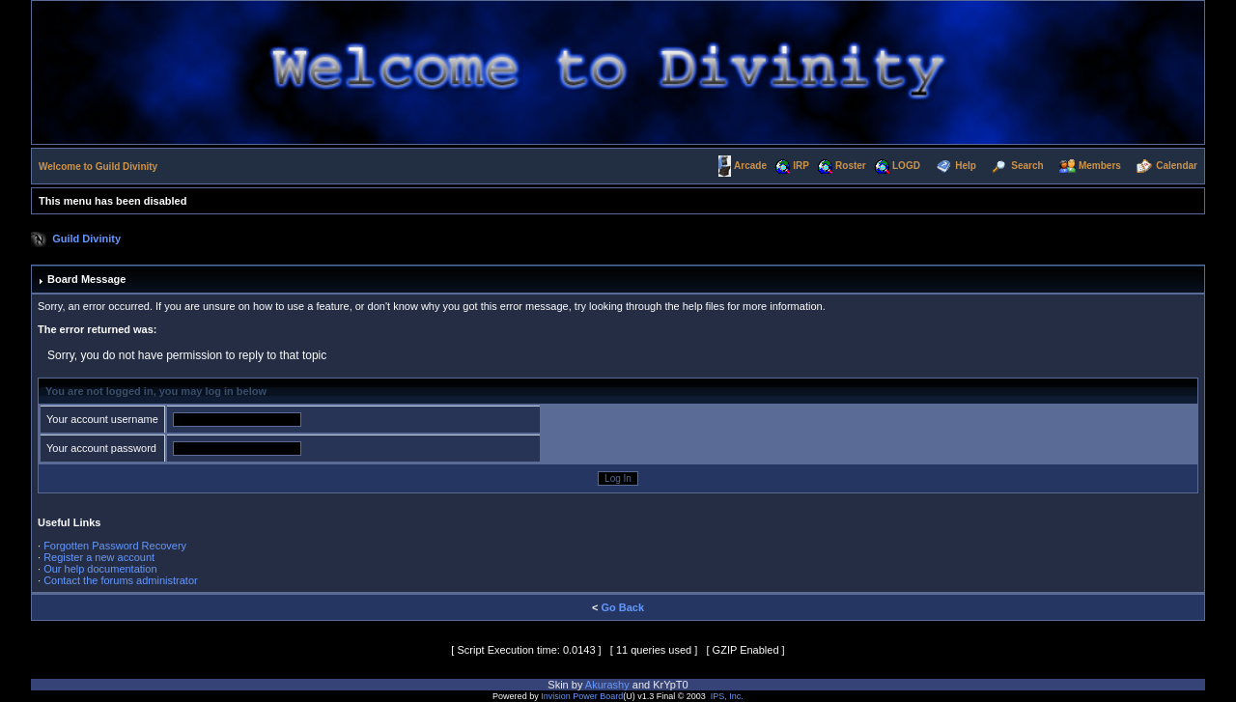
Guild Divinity (86, 238)
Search (1027, 165)
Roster (850, 165)
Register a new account (98, 557)
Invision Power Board (582, 696)
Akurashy (607, 684)
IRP (801, 165)
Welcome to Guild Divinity (98, 166)
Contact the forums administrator (120, 580)
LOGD (906, 165)
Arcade (750, 165)
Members (1100, 165)
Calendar (1176, 165)
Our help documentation (99, 569)
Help (965, 165)
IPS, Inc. (727, 696)
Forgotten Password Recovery (114, 545)
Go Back (622, 607)
